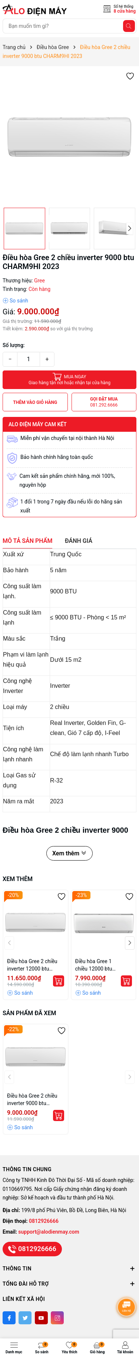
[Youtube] (41, 1317)
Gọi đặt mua (104, 402)
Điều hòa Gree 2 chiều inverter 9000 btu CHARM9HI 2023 (32, 1100)
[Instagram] (57, 1317)
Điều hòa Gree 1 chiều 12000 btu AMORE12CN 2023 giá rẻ (101, 965)
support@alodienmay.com (48, 1232)
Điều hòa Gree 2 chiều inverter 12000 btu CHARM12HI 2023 (32, 965)
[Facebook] (9, 1317)
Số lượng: (14, 345)
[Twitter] (25, 1317)
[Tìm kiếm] (129, 26)
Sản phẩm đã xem (29, 1013)
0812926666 (44, 1221)
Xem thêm (69, 853)
